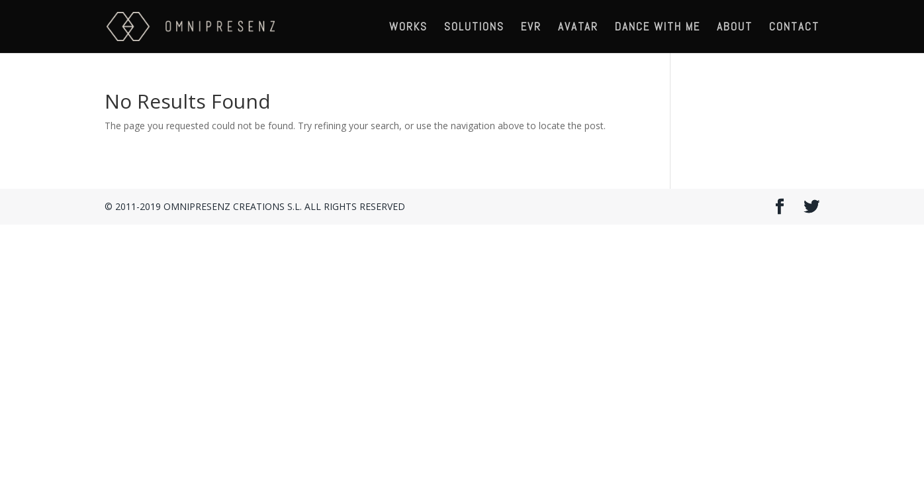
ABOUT (735, 28)
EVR (531, 28)
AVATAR (578, 28)
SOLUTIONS (474, 28)
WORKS (408, 28)
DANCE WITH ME (657, 28)
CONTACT (794, 28)
